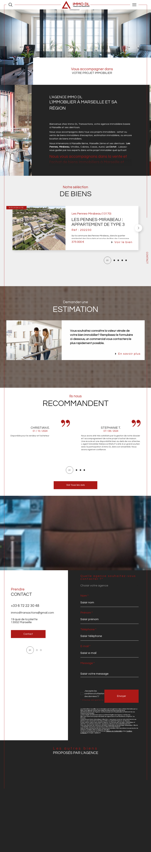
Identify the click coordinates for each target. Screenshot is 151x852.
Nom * (84, 595)
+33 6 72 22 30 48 (25, 611)
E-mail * (85, 646)
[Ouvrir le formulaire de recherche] (10, 5)
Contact (147, 258)
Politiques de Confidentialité (114, 731)
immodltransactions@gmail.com (32, 618)
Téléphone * (88, 629)
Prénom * (86, 612)
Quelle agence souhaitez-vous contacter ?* (108, 577)
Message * (87, 663)
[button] (138, 233)
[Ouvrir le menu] (134, 4)
